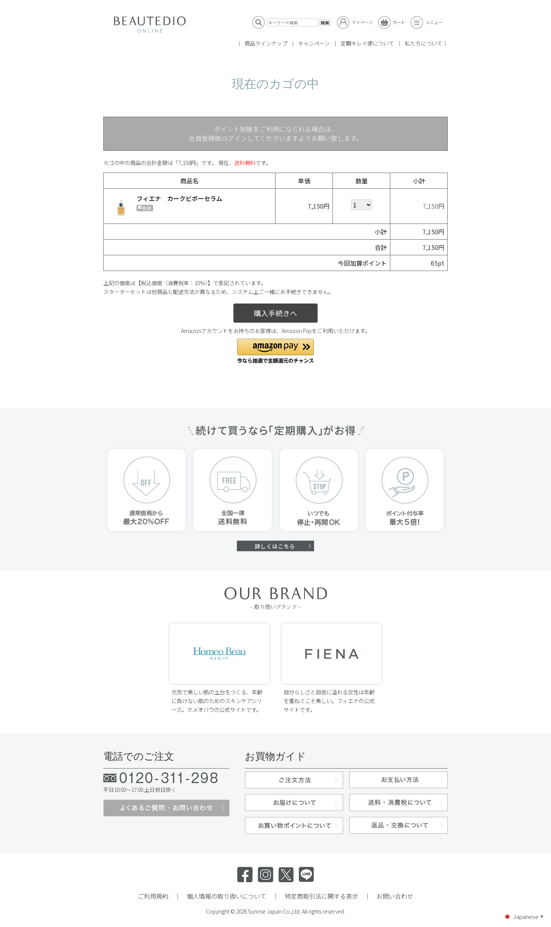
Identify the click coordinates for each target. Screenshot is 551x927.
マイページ (355, 22)
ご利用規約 (153, 896)
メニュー (426, 22)
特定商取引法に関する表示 (321, 896)
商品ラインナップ (266, 43)
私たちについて (423, 43)
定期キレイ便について (367, 43)
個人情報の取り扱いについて (226, 896)
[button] (275, 351)
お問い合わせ (395, 896)
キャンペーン (314, 43)
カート (392, 22)
